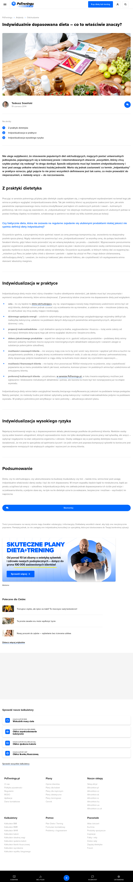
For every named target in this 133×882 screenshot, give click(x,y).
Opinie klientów (53, 784)
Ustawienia (119, 880)
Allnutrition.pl (93, 787)
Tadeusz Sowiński (22, 103)
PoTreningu (7, 17)
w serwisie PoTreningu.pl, (69, 376)
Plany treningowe (53, 798)
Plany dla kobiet (53, 787)
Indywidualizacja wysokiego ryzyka (26, 137)
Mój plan (40, 880)
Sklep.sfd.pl (92, 784)
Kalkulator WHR (11, 830)
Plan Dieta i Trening (54, 823)
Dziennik (14, 880)
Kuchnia (90, 827)
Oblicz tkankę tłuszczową (29, 753)
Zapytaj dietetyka (94, 844)
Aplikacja (8, 798)
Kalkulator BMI (10, 823)
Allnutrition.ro (93, 798)
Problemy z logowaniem (56, 830)
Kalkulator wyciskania (13, 848)
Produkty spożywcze (96, 830)
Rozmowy (92, 880)
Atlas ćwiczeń (93, 823)
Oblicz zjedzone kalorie (29, 743)
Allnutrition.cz (93, 791)
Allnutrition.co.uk (94, 808)
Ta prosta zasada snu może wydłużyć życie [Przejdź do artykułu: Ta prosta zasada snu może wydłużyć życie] (36, 621)
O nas (7, 784)
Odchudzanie (33, 17)
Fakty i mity (92, 837)
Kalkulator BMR (11, 827)
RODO (7, 794)
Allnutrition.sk (93, 794)
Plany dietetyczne (54, 794)
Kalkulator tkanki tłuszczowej (17, 844)
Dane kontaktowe (12, 801)
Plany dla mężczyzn (54, 791)
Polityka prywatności (13, 787)
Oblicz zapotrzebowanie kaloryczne (29, 731)
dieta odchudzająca (42, 303)
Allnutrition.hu (93, 801)
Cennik (49, 801)
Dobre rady (92, 841)
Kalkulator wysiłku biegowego (17, 851)
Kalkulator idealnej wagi (14, 837)
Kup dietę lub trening (100, 4)
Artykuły (19, 17)
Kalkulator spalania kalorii (15, 841)
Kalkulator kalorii (11, 834)
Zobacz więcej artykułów (13, 642)
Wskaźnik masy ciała (29, 720)
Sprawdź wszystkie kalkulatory (15, 764)
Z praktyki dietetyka (18, 127)
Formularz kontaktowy (55, 827)
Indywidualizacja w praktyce (22, 132)
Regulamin (9, 791)
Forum (90, 848)
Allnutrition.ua (93, 805)
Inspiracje (91, 834)
